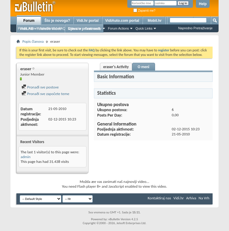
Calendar (75, 28)
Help (203, 4)
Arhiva (191, 198)
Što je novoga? (57, 21)
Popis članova (33, 41)
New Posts (48, 28)
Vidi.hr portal (88, 21)
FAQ (62, 28)
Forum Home (27, 28)
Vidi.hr (179, 198)
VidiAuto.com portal (122, 21)
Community (93, 28)
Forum (28, 21)
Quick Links (143, 28)
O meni (143, 67)
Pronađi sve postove (40, 87)
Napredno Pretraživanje (195, 28)
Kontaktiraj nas (159, 198)
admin (25, 156)
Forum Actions (118, 28)
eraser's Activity (116, 67)
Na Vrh (204, 198)
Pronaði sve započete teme (45, 93)
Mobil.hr (155, 21)
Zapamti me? (144, 10)
